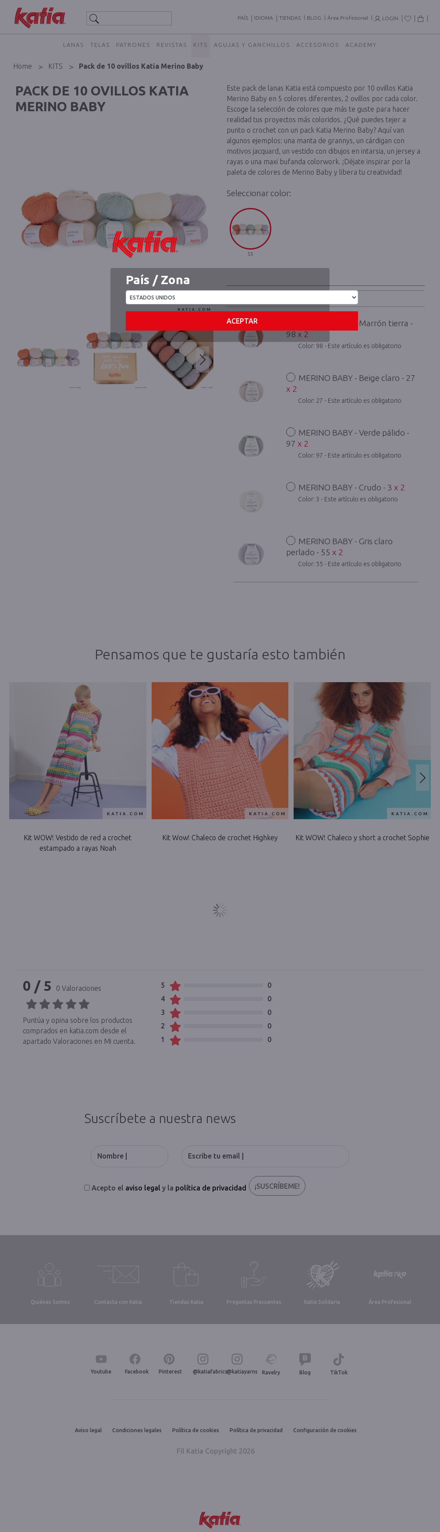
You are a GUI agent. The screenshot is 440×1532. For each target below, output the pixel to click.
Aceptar (242, 321)
